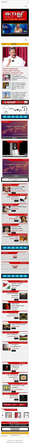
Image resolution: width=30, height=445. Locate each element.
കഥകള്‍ (5, 253)
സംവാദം (25, 160)
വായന (14, 138)
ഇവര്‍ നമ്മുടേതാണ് (12, 334)
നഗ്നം (25, 215)
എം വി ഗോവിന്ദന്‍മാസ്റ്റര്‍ (19, 135)
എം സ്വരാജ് (15, 369)
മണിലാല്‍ (15, 379)
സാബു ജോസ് (15, 349)
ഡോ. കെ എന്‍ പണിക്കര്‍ (18, 191)
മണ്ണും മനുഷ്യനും (9, 205)
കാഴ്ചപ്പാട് (5, 122)
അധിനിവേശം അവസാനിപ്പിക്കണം (16, 126)
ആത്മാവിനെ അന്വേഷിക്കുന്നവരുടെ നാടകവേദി (18, 306)
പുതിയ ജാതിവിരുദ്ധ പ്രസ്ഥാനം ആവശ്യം (16, 165)
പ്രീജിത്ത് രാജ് (7, 173)
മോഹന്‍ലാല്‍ (14, 199)
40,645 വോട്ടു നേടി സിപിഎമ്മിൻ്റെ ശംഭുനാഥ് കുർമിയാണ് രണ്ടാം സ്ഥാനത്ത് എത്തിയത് (19, 77)
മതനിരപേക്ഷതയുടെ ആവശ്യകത (12, 295)
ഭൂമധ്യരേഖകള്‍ (22, 235)
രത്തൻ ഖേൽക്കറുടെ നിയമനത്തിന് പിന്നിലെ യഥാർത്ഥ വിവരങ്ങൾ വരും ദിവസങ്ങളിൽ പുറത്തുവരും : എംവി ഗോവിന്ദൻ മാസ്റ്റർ (12, 73)
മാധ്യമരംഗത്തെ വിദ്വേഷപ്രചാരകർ (17, 228)
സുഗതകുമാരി (15, 209)
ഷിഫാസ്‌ (14, 287)
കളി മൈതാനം (8, 332)
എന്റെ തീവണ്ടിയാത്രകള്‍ (19, 324)
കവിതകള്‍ (23, 263)
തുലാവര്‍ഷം (7, 225)
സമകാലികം (8, 185)
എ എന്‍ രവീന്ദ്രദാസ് (12, 336)
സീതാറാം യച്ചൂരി (13, 239)
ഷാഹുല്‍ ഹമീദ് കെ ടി (12, 316)
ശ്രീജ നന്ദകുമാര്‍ (14, 398)
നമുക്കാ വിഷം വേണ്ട (12, 197)
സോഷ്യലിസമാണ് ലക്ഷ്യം (10, 237)
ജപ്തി (17, 217)
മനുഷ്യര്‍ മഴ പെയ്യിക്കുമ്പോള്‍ (16, 346)
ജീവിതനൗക (23, 195)
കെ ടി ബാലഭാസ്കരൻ (17, 389)
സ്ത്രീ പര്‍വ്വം (7, 291)
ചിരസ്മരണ (7, 373)
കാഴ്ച (5, 312)
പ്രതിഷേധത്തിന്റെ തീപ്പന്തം (19, 207)
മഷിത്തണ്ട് (7, 393)
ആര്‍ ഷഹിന (14, 298)
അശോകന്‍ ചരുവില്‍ (17, 231)
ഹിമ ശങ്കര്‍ (14, 310)
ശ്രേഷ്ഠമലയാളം (13, 396)
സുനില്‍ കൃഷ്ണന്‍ (16, 326)
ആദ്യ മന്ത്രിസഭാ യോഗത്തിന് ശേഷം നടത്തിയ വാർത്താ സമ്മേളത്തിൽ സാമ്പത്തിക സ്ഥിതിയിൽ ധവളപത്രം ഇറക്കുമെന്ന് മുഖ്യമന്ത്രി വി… (19, 96)
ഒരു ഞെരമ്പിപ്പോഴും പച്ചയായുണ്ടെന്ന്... (12, 376)
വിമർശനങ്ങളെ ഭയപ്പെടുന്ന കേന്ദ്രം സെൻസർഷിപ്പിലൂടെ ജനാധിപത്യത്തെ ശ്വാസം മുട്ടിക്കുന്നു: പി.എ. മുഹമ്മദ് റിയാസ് (19, 86)
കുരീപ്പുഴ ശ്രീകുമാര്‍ (13, 219)
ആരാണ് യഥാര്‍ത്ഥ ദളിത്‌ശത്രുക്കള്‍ (17, 285)
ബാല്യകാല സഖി (13, 314)
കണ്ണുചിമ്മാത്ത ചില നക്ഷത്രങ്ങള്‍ (17, 366)
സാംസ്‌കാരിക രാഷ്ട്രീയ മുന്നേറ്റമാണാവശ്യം (18, 188)
